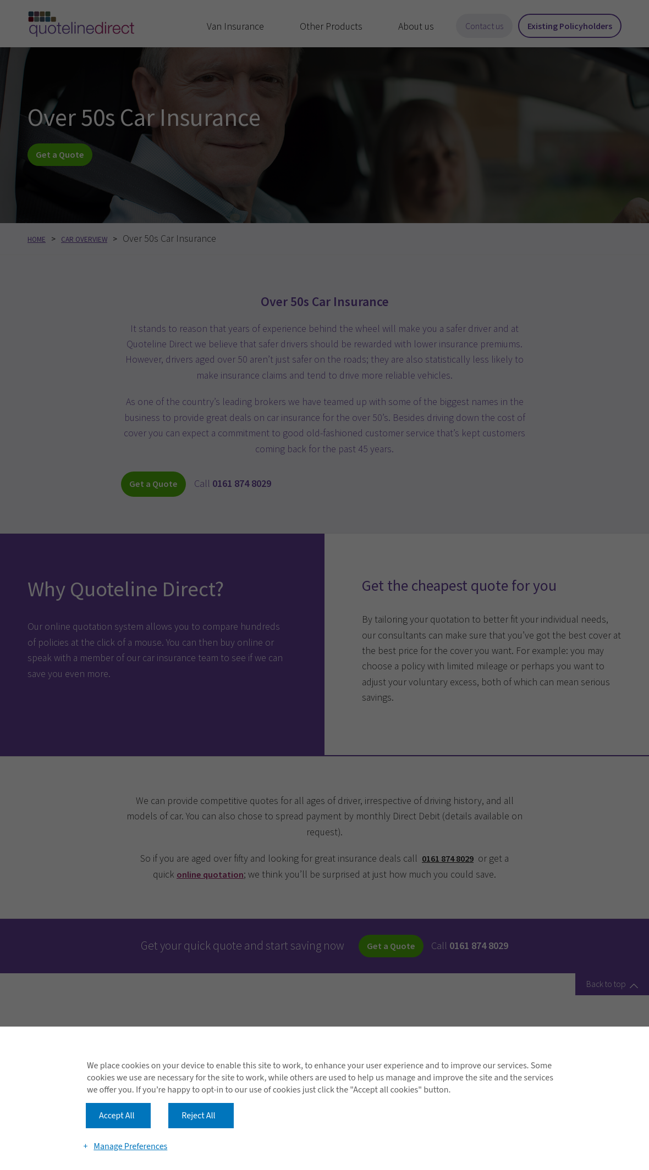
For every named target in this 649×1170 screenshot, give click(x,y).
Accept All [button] (117, 1087)
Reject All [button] (198, 1087)
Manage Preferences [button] (132, 1127)
